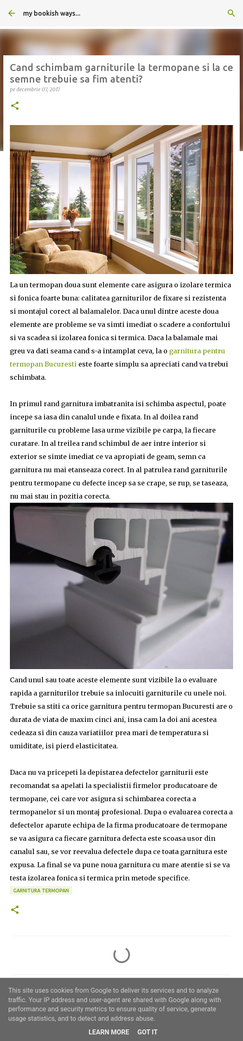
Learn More (109, 1032)
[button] (15, 106)
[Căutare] (231, 13)
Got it (147, 1032)
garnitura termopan (41, 890)
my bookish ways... (51, 13)
